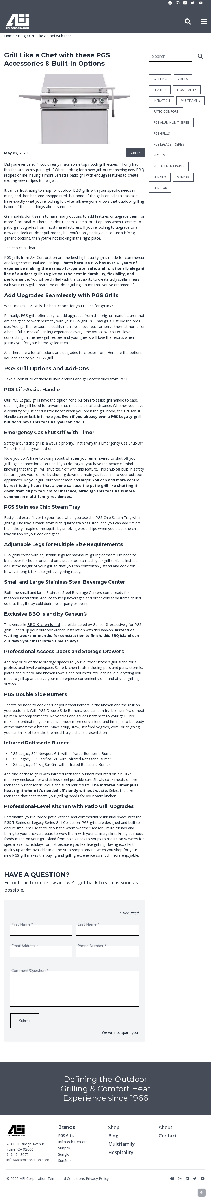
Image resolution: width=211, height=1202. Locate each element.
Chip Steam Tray (117, 517)
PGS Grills (66, 1135)
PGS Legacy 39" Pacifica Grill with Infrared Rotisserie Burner (60, 758)
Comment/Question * (30, 970)
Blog (22, 35)
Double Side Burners (64, 710)
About (165, 1127)
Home (9, 35)
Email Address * (24, 945)
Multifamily (121, 1144)
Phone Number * (92, 945)
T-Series (19, 822)
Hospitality (120, 1152)
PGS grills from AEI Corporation (30, 257)
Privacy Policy (97, 1178)
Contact (168, 1135)
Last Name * (89, 924)
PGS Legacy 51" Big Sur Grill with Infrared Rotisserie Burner (60, 764)
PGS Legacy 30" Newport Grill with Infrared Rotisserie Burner (61, 753)
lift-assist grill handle (107, 400)
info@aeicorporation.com (27, 1159)
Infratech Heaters (72, 1141)
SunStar (64, 1160)
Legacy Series (43, 822)
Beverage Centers (87, 592)
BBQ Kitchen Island (43, 624)
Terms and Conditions (66, 1178)
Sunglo (63, 1154)
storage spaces (56, 662)
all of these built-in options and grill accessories (68, 379)
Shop (113, 1127)
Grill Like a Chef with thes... (51, 35)
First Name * (22, 924)
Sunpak (64, 1147)
